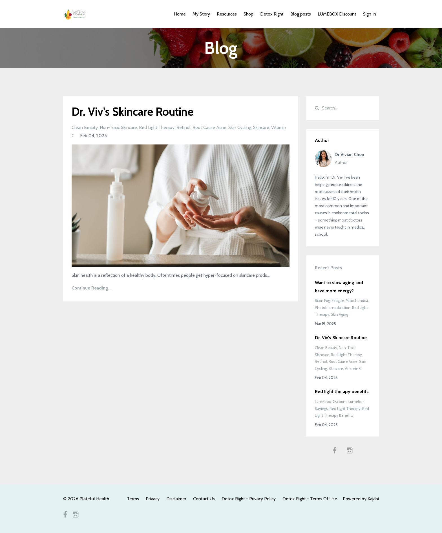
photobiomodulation (332, 307)
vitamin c (353, 368)
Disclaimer (176, 498)
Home (180, 14)
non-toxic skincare (118, 127)
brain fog (322, 300)
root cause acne (209, 127)
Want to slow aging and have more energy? (339, 286)
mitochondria (357, 300)
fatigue (338, 300)
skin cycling (239, 127)
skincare (261, 127)
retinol (183, 127)
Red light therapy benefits (342, 391)
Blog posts (300, 14)
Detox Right (272, 14)
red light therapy (156, 127)
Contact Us (204, 498)
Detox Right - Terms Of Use (309, 498)
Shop (248, 14)
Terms (133, 498)
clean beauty (85, 127)
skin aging (339, 314)
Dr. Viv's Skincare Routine (132, 112)
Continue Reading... (92, 288)
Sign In (369, 14)
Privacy (153, 498)
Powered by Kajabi (361, 498)
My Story (201, 14)
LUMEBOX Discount (337, 14)
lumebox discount (331, 401)
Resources (227, 14)
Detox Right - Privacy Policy (249, 498)
